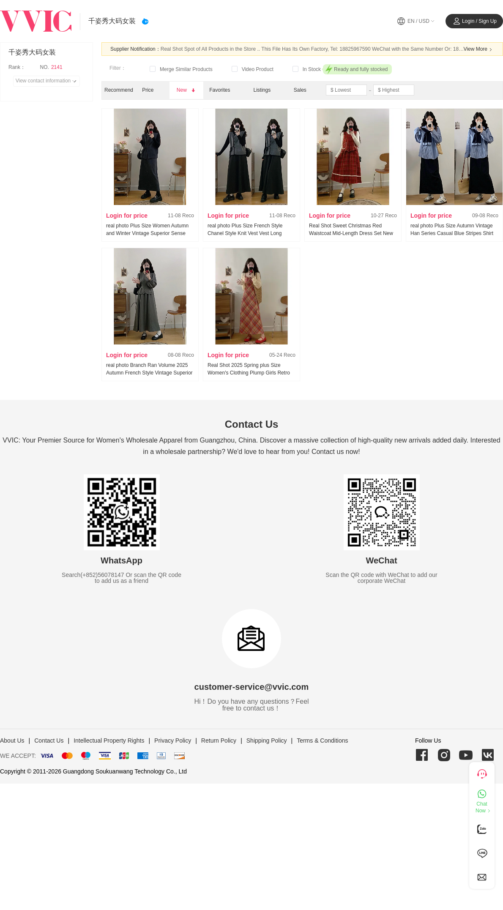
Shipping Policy (266, 740)
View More (479, 49)
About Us (12, 740)
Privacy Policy (172, 740)
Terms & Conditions (322, 740)
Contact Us (48, 740)
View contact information (47, 81)
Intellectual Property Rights (109, 740)
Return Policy (218, 740)
